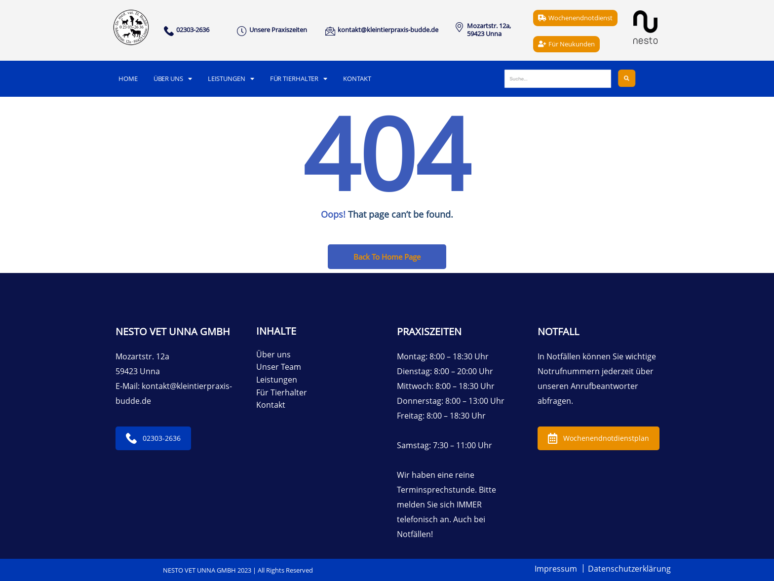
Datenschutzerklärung (629, 568)
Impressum (556, 568)
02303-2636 (153, 438)
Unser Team (278, 366)
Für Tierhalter (299, 79)
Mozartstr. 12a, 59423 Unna (489, 29)
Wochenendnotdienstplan (598, 438)
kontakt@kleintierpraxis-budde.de (388, 29)
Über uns (173, 79)
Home (128, 78)
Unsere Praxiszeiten (278, 29)
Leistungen (231, 79)
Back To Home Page (387, 257)
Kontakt (357, 78)
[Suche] (557, 79)
